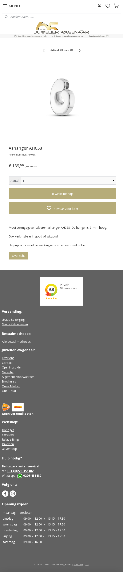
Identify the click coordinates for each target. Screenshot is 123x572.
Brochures (9, 381)
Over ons (8, 358)
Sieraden (8, 435)
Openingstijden (12, 367)
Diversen (8, 444)
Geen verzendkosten (17, 414)
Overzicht (18, 256)
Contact (7, 363)
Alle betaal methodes (16, 342)
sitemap (78, 564)
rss (87, 564)
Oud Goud (9, 391)
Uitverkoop (9, 449)
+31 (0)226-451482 (20, 471)
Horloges (8, 430)
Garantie (7, 372)
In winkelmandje (62, 194)
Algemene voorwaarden (18, 377)
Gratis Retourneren (15, 324)
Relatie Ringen (11, 439)
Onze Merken (11, 386)
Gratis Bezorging (13, 320)
